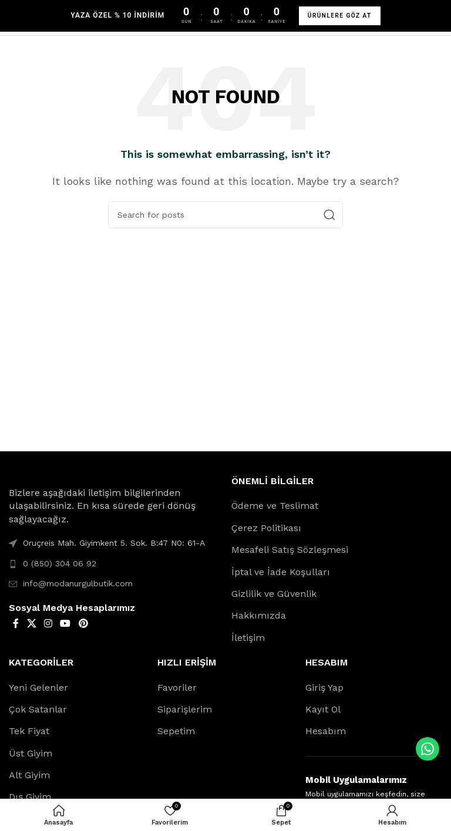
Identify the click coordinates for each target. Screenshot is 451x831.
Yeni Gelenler (38, 687)
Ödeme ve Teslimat (274, 505)
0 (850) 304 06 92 (59, 563)
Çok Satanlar (38, 709)
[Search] (225, 214)
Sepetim (176, 731)
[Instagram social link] (48, 623)
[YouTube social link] (65, 623)
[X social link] (31, 623)
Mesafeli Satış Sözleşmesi (289, 549)
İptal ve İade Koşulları (280, 571)
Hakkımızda (258, 615)
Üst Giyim (30, 753)
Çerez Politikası (266, 527)
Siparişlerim (184, 709)
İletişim (248, 637)
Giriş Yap (324, 687)
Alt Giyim (29, 775)
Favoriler (177, 687)
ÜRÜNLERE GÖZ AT (340, 15)
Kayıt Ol (323, 709)
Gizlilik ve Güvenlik (274, 593)
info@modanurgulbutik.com (78, 583)
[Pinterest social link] (83, 623)
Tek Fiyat (29, 731)
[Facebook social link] (16, 623)
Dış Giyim (30, 796)
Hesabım (325, 731)
